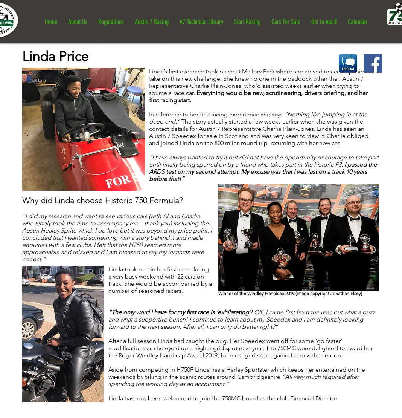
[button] (77, 18)
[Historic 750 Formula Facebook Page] (373, 63)
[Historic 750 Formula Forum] (348, 63)
